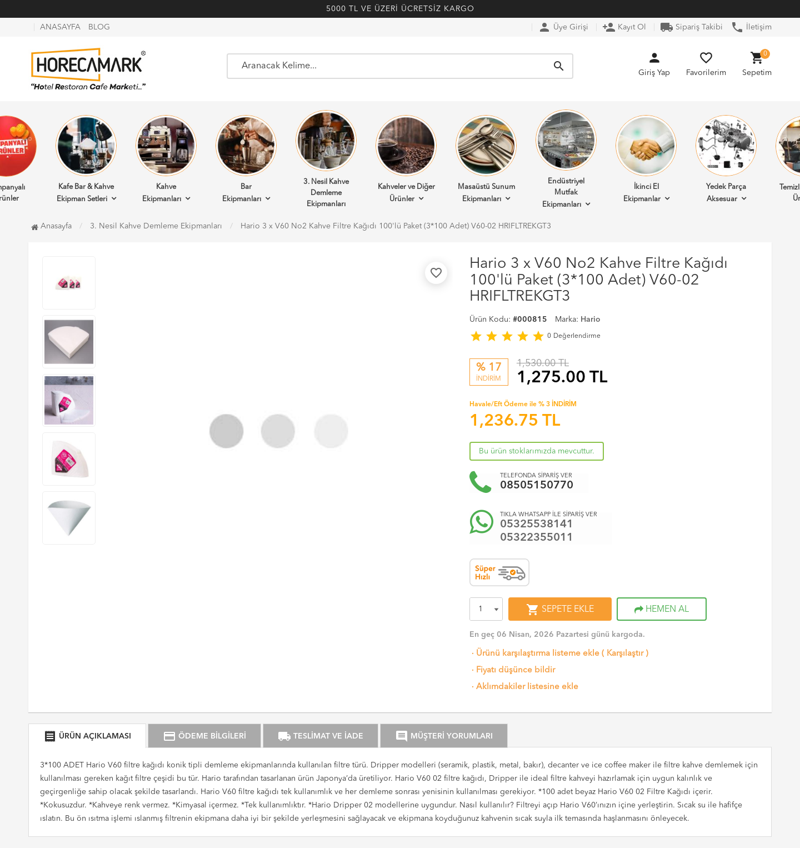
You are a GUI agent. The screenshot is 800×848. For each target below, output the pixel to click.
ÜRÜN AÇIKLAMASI (87, 736)
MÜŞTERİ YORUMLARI (444, 736)
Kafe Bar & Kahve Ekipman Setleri (86, 159)
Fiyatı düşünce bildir (512, 670)
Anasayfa (51, 226)
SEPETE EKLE (560, 609)
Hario (591, 319)
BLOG (99, 27)
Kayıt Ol (624, 27)
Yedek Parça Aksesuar (726, 159)
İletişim (751, 27)
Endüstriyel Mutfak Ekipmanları (566, 158)
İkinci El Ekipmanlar (646, 159)
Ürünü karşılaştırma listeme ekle (534, 654)
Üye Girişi (563, 27)
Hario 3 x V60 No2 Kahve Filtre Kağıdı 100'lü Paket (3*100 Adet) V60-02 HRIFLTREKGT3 (396, 226)
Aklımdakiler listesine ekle (523, 687)
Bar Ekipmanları (246, 159)
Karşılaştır (625, 654)
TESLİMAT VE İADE (320, 736)
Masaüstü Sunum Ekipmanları (486, 159)
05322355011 (536, 537)
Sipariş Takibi (691, 27)
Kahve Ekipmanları (166, 159)
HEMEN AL (661, 609)
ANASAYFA (60, 27)
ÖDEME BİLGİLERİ (204, 736)
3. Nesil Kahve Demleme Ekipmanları (326, 159)
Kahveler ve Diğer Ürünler (406, 159)
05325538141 (536, 524)
